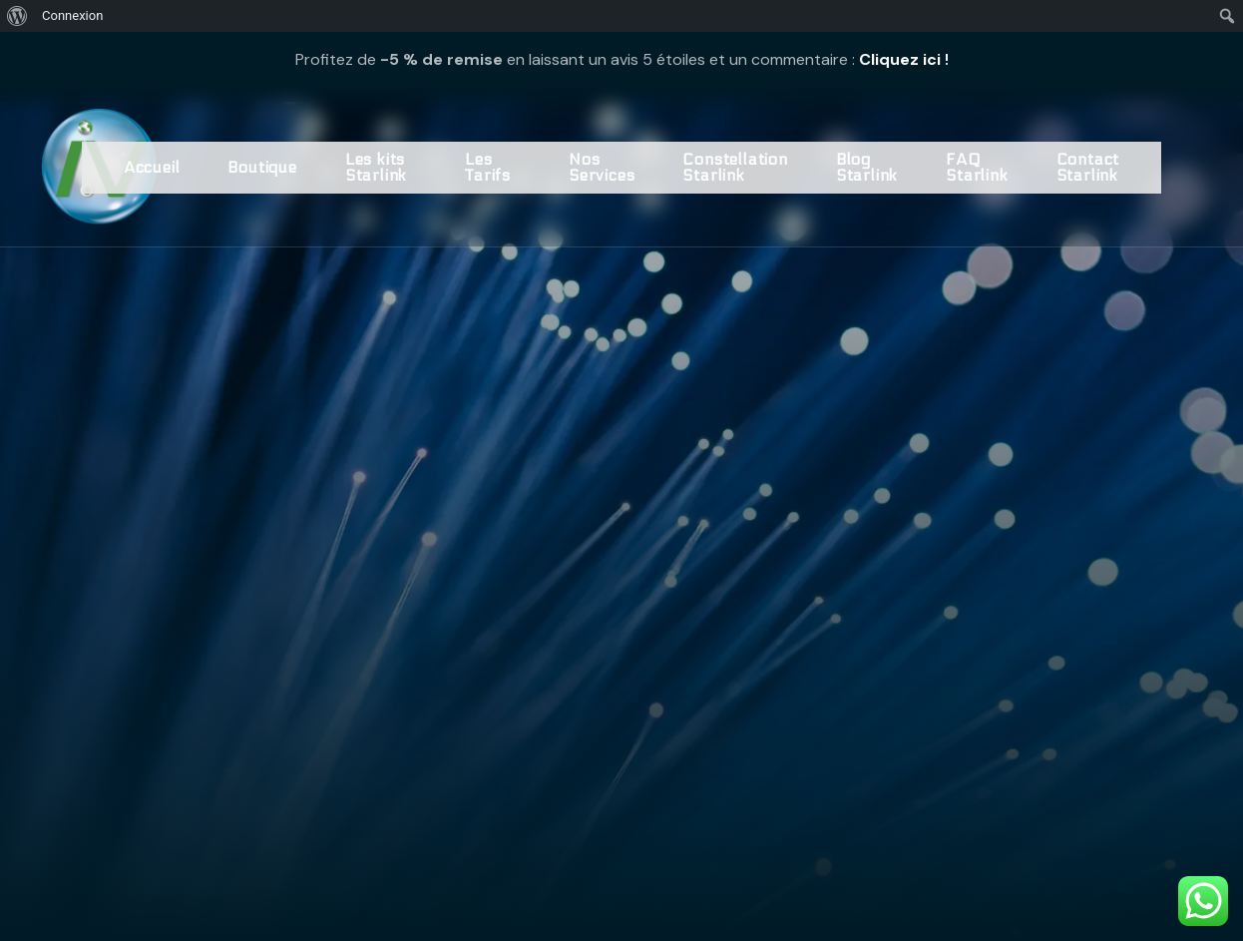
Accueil (152, 167)
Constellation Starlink (734, 167)
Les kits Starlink (376, 167)
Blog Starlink (867, 167)
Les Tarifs (488, 167)
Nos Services (601, 167)
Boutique (261, 167)
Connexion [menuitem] (72, 15)
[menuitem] (17, 16)
